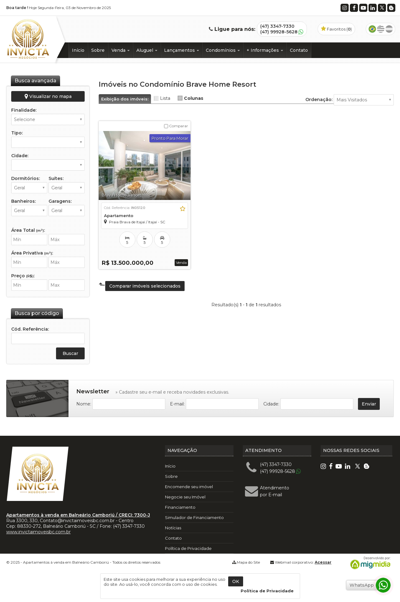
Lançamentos (181, 50)
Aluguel (146, 50)
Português (372, 29)
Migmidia (369, 563)
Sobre (98, 50)
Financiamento (180, 507)
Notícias (173, 527)
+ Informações (265, 50)
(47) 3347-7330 (277, 26)
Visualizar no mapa (48, 96)
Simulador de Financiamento (194, 517)
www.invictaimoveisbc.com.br (38, 532)
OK (235, 581)
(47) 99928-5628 (279, 32)
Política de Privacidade (188, 548)
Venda (120, 50)
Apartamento (118, 215)
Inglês (380, 29)
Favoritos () (336, 29)
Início (78, 50)
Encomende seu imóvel (189, 486)
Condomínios (223, 50)
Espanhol (389, 29)
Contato (299, 50)
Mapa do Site (248, 562)
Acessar (323, 562)
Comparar (176, 126)
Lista (165, 98)
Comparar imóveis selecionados (145, 286)
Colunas (193, 98)
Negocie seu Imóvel (185, 496)
